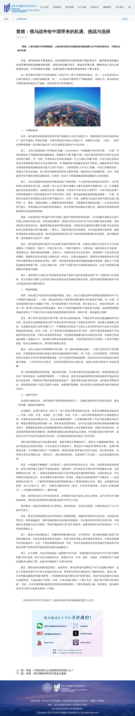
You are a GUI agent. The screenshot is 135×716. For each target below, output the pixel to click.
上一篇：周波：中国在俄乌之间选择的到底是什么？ (45, 670)
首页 (6, 19)
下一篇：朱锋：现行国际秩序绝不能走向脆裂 (41, 673)
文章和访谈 (21, 19)
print (125, 19)
